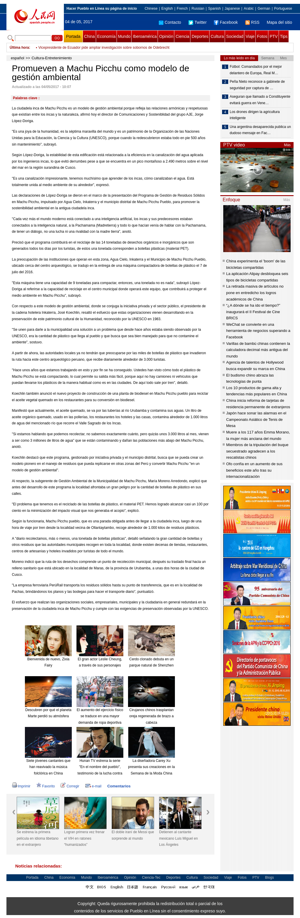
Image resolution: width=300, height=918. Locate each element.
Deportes (200, 36)
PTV (273, 36)
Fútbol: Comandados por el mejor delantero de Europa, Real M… (256, 70)
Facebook (226, 22)
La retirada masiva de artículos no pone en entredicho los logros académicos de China (255, 292)
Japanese (232, 8)
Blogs (269, 877)
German (264, 8)
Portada (73, 36)
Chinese (151, 8)
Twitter (197, 22)
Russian (198, 8)
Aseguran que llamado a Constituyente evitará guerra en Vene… (260, 100)
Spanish (214, 8)
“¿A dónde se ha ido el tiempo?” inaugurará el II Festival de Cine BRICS (253, 311)
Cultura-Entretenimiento (52, 58)
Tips (284, 36)
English (167, 8)
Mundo (124, 36)
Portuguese (283, 8)
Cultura (217, 36)
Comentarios (118, 786)
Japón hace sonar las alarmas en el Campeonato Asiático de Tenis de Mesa (256, 419)
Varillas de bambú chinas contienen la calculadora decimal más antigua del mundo (258, 349)
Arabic (249, 8)
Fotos (262, 36)
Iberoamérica (145, 36)
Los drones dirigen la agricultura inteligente (255, 115)
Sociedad (234, 36)
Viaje (250, 36)
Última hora (19, 47)
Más (287, 145)
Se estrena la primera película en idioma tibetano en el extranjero (38, 838)
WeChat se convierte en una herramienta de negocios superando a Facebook (258, 330)
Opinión (166, 36)
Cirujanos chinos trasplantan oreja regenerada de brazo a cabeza (151, 716)
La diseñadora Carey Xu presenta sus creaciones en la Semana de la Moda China (151, 767)
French (182, 8)
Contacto (170, 22)
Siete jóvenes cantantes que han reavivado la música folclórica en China (48, 767)
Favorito (45, 786)
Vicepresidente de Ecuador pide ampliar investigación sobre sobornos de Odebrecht (103, 47)
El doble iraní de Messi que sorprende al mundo (133, 835)
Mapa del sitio (279, 22)
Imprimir (21, 786)
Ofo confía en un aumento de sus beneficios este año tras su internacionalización (254, 470)
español (17, 58)
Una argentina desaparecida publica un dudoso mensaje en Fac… (260, 130)
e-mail (93, 786)
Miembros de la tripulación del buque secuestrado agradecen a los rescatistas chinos (257, 451)
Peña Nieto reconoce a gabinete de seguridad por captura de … (257, 85)
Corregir (70, 786)
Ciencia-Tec (151, 877)
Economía (106, 36)
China (89, 36)
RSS (252, 22)
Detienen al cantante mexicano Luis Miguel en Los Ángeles (178, 838)
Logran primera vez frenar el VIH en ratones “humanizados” (84, 838)
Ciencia (182, 36)
